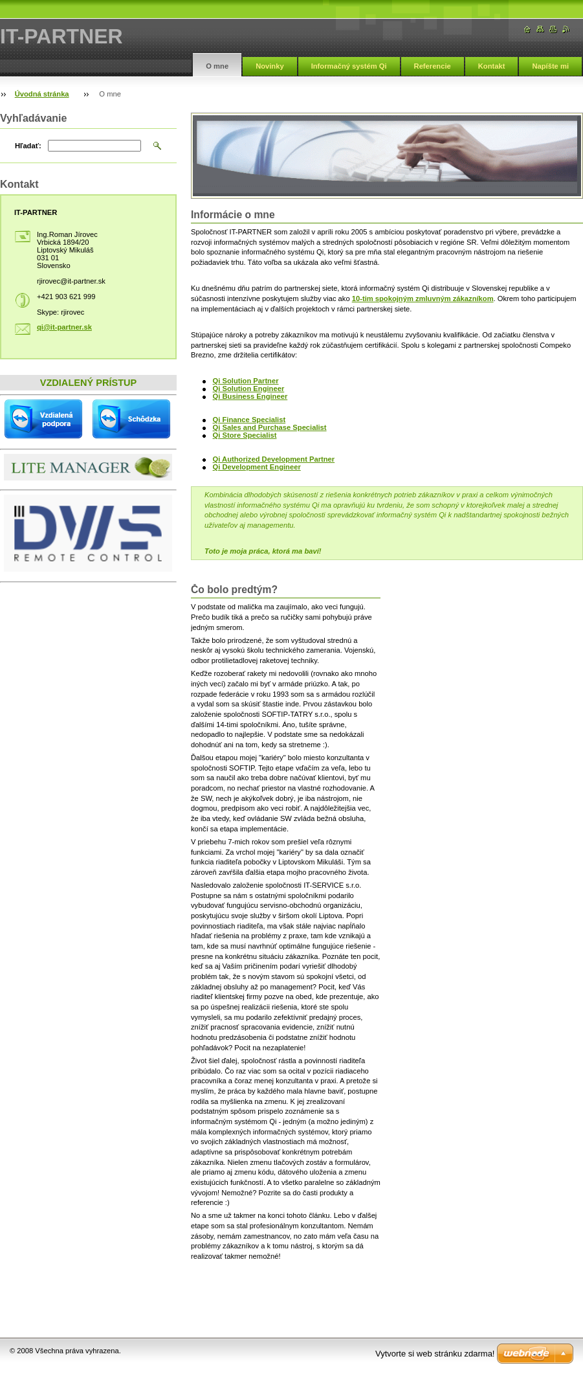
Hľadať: (28, 146)
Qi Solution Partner (246, 381)
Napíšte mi (550, 66)
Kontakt (491, 66)
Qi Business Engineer (250, 396)
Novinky (270, 66)
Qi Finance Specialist (249, 419)
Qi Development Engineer (257, 467)
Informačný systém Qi (349, 66)
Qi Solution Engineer (249, 388)
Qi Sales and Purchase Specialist (270, 427)
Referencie (432, 66)
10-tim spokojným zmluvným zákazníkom (423, 298)
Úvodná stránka (42, 94)
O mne (217, 66)
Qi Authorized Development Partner (274, 459)
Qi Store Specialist (245, 435)
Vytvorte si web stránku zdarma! (434, 1353)
